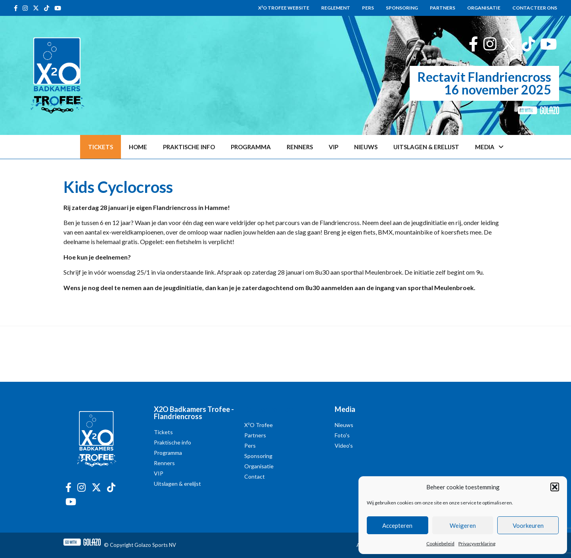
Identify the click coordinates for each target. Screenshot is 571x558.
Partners (442, 8)
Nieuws (365, 146)
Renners (300, 146)
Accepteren (397, 525)
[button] (555, 487)
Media (489, 147)
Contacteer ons (534, 8)
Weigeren (463, 525)
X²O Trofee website (283, 8)
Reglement (335, 8)
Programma (251, 146)
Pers (368, 8)
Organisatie (483, 8)
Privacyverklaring (476, 543)
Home (138, 146)
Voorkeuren (528, 525)
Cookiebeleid (440, 543)
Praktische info (189, 146)
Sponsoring (402, 8)
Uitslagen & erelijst (426, 146)
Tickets (100, 146)
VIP (333, 146)
